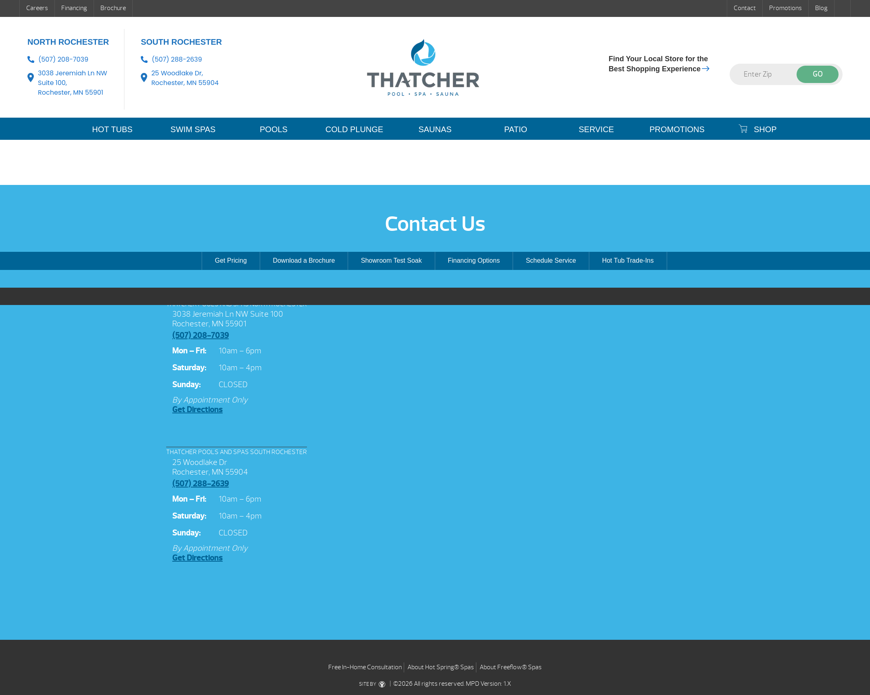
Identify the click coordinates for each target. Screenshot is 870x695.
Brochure (113, 8)
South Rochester (181, 41)
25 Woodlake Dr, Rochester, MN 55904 (185, 77)
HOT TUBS (112, 129)
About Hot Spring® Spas (440, 667)
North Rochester (68, 41)
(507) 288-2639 (177, 59)
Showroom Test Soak (391, 260)
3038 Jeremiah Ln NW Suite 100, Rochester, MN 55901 (72, 82)
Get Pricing (231, 260)
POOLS (274, 129)
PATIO (515, 129)
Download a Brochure (304, 260)
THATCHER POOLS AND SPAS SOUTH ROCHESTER (236, 452)
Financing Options (474, 260)
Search (843, 8)
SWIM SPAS (193, 129)
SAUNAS (434, 129)
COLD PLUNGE (354, 129)
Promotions (785, 8)
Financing (74, 8)
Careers (37, 8)
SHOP (757, 129)
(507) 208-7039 (63, 59)
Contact (745, 8)
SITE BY (373, 684)
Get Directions (197, 410)
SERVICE (596, 129)
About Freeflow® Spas (511, 667)
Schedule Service (551, 260)
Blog (821, 8)
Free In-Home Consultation (365, 667)
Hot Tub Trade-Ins (628, 260)
